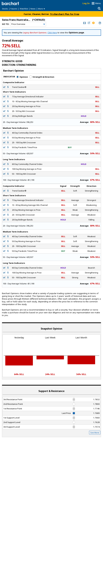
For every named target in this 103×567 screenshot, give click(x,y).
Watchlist (24, 8)
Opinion (22, 76)
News (33, 8)
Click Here (52, 32)
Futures (13, 8)
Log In (86, 3)
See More (94, 432)
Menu (98, 3)
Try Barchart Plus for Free (64, 14)
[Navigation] (28, 24)
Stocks (5, 8)
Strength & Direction (41, 76)
